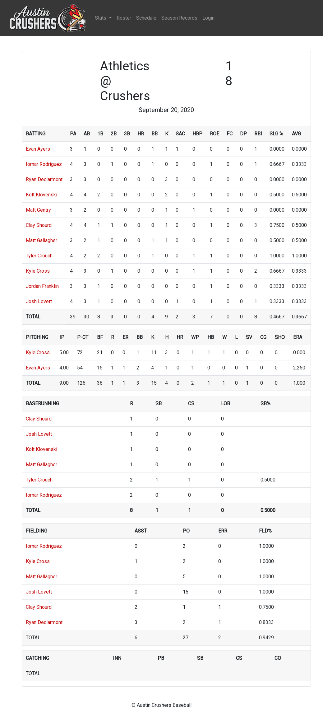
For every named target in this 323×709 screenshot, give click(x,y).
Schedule (146, 18)
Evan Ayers (38, 149)
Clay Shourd (39, 225)
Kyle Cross (38, 271)
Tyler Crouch (39, 256)
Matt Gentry (38, 210)
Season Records (179, 18)
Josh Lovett (39, 301)
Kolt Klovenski (41, 195)
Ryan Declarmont (44, 179)
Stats (101, 18)
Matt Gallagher (41, 240)
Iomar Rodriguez (44, 164)
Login (208, 18)
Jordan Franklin (42, 286)
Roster (124, 18)
